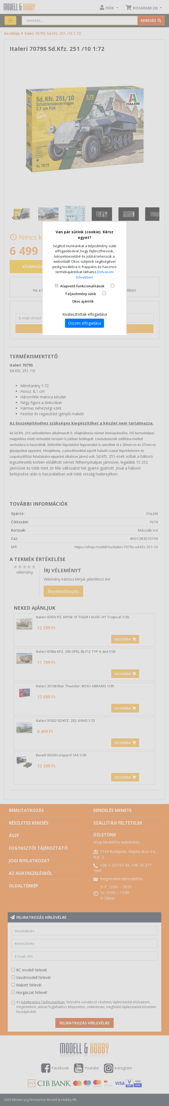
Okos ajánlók (83, 301)
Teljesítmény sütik (80, 293)
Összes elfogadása (84, 323)
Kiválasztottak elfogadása (84, 314)
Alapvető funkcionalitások (82, 286)
